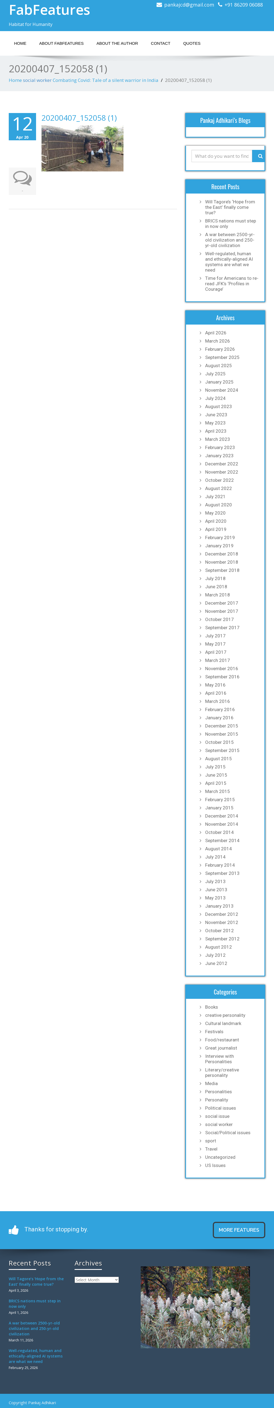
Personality (216, 1100)
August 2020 (218, 504)
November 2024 (221, 390)
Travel (211, 1149)
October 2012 (219, 930)
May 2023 (215, 423)
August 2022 (218, 488)
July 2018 (215, 578)
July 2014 (215, 857)
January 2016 (219, 717)
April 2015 (215, 783)
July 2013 (215, 881)
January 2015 (219, 807)
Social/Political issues (228, 1132)
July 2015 (215, 767)
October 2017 (219, 619)
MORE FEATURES (239, 1230)
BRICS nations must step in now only (230, 223)
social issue (217, 1116)
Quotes (192, 43)
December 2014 (221, 816)
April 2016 (215, 693)
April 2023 (215, 431)
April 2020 (215, 521)
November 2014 (221, 824)
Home (20, 43)
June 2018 (216, 586)
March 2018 (217, 595)
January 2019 (219, 545)
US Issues (215, 1165)
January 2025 (219, 382)
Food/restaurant (222, 1039)
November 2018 (221, 562)
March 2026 (217, 341)
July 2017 (215, 635)
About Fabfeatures (61, 43)
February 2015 (220, 799)
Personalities (218, 1091)
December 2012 (221, 914)
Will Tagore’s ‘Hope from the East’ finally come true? (230, 207)
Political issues (220, 1108)
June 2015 (216, 775)
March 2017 (217, 660)
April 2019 (215, 529)
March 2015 (217, 791)
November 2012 (221, 922)
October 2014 (219, 832)
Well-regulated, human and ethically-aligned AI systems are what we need (229, 262)
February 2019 (220, 537)
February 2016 (220, 709)
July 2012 (215, 955)
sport (210, 1140)
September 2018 (222, 570)
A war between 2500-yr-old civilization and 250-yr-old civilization (230, 240)
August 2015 (218, 758)
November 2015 (221, 734)
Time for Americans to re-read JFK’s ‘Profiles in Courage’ (231, 283)
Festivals (214, 1031)
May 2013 (215, 898)
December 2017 (221, 603)
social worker (37, 80)
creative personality (225, 1015)
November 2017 (221, 611)
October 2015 (219, 742)
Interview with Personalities (219, 1058)
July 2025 (215, 373)
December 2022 (221, 464)
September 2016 (222, 676)
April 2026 (215, 332)
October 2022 (219, 480)
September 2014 (222, 840)
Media (211, 1083)
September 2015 (222, 750)
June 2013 (216, 889)
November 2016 (221, 668)
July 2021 (215, 496)
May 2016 (215, 685)
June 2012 (216, 963)
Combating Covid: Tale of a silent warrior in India (105, 80)
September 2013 (222, 873)
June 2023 (216, 414)
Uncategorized (220, 1157)
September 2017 (222, 627)
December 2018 (221, 554)
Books (211, 1007)
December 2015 (221, 726)
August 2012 (218, 947)
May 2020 (215, 513)
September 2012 (222, 938)
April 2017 (215, 652)
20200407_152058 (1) (79, 117)
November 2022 (221, 472)
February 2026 (220, 349)
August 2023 (218, 406)
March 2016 (217, 701)
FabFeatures (49, 9)
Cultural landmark (223, 1023)
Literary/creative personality (222, 1072)
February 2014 (220, 865)
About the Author (117, 43)
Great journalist (221, 1048)
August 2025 (218, 365)
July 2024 (215, 398)
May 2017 (215, 644)
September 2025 (222, 357)
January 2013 (219, 906)
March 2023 (217, 439)
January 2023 (219, 455)
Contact (160, 43)
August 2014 (218, 848)
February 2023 (220, 447)
